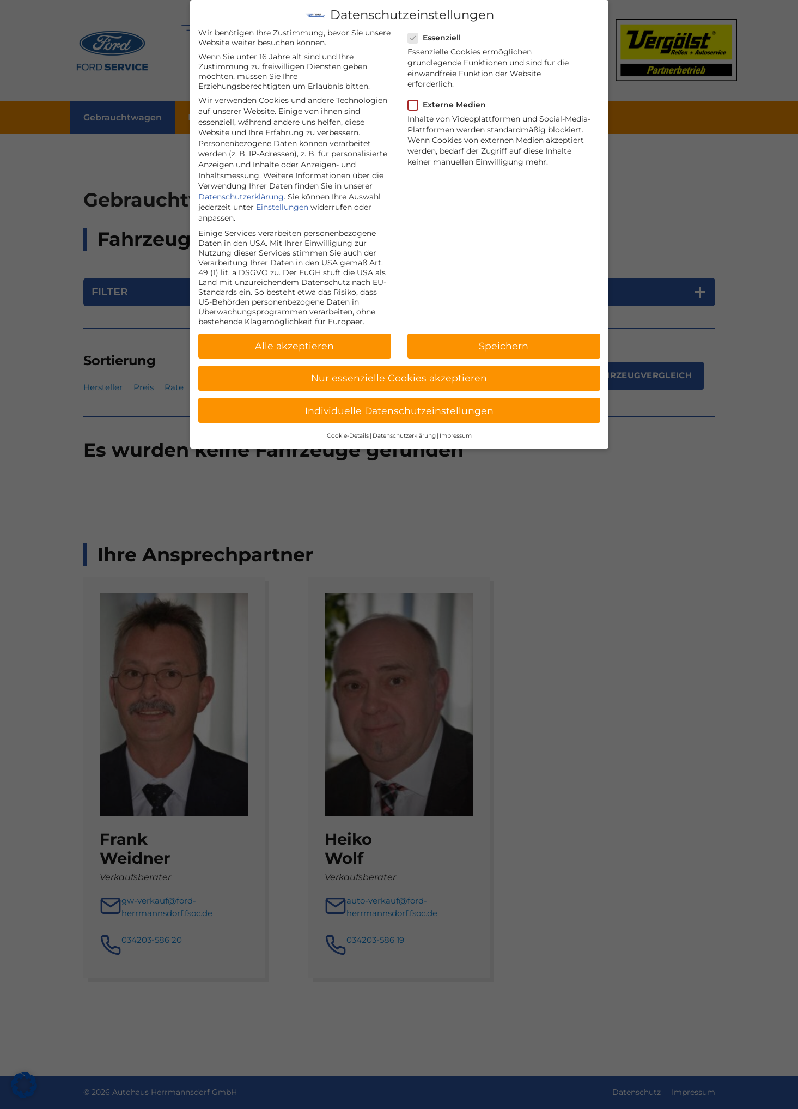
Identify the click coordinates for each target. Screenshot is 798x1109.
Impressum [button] (456, 424)
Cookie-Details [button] (348, 424)
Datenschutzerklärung (241, 186)
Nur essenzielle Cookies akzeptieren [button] (399, 367)
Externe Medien (450, 94)
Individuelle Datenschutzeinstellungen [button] (399, 399)
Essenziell (437, 27)
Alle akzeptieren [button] (294, 335)
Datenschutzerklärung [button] (404, 424)
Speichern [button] (503, 335)
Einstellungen (282, 196)
